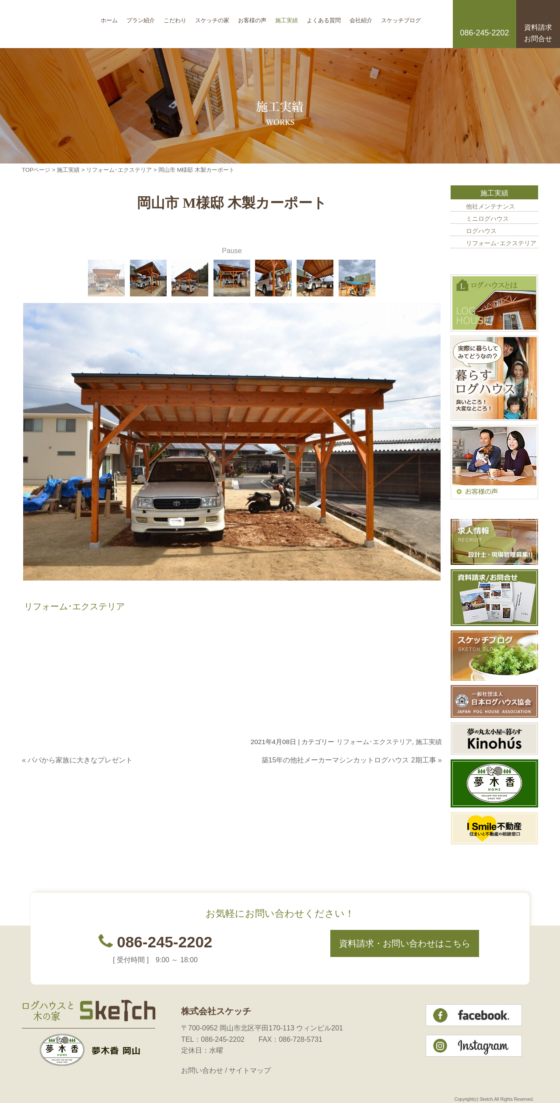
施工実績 (68, 170)
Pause (232, 250)
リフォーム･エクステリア (119, 170)
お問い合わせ (202, 1070)
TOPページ (36, 170)
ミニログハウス (487, 218)
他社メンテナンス (490, 206)
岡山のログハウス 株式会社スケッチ (59, 24)
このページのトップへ (420, 777)
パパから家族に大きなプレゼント (80, 760)
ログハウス (481, 230)
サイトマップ (250, 1070)
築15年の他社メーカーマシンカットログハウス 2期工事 (349, 760)
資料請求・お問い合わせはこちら (404, 943)
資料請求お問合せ (538, 33)
